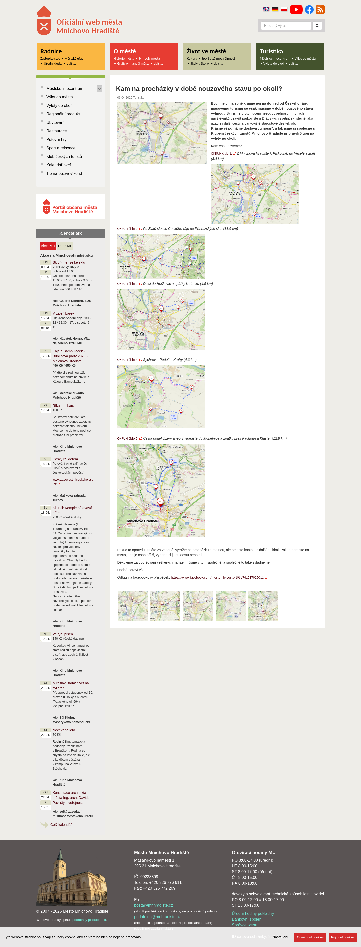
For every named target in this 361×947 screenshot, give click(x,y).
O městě (125, 51)
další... (71, 63)
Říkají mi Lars (63, 406)
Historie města (124, 58)
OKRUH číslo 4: (127, 360)
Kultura (192, 58)
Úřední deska (53, 63)
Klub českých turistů (64, 156)
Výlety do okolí (273, 63)
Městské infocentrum (275, 58)
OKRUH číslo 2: (127, 229)
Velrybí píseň (63, 634)
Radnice (51, 51)
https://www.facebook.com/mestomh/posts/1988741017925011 (217, 577)
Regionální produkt (63, 114)
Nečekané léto (64, 730)
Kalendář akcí (58, 165)
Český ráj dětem (65, 459)
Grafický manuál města (133, 63)
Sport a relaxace (61, 148)
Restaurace (56, 131)
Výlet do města (305, 58)
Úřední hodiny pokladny (253, 913)
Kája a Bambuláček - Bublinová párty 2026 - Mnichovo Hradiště (70, 356)
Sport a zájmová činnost (218, 58)
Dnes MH (65, 246)
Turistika (271, 51)
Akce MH (48, 246)
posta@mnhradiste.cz (153, 905)
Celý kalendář (61, 825)
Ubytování (55, 122)
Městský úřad (74, 58)
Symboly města (149, 58)
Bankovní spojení (247, 919)
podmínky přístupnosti (89, 920)
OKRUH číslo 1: (221, 153)
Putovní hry (56, 139)
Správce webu (244, 925)
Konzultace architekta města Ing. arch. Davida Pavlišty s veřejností (71, 798)
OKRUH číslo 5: (127, 438)
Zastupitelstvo (50, 58)
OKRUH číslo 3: (127, 284)
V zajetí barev (63, 313)
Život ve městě (206, 51)
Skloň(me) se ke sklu (69, 262)
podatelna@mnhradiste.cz (157, 917)
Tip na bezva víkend (64, 173)
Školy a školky (200, 63)
